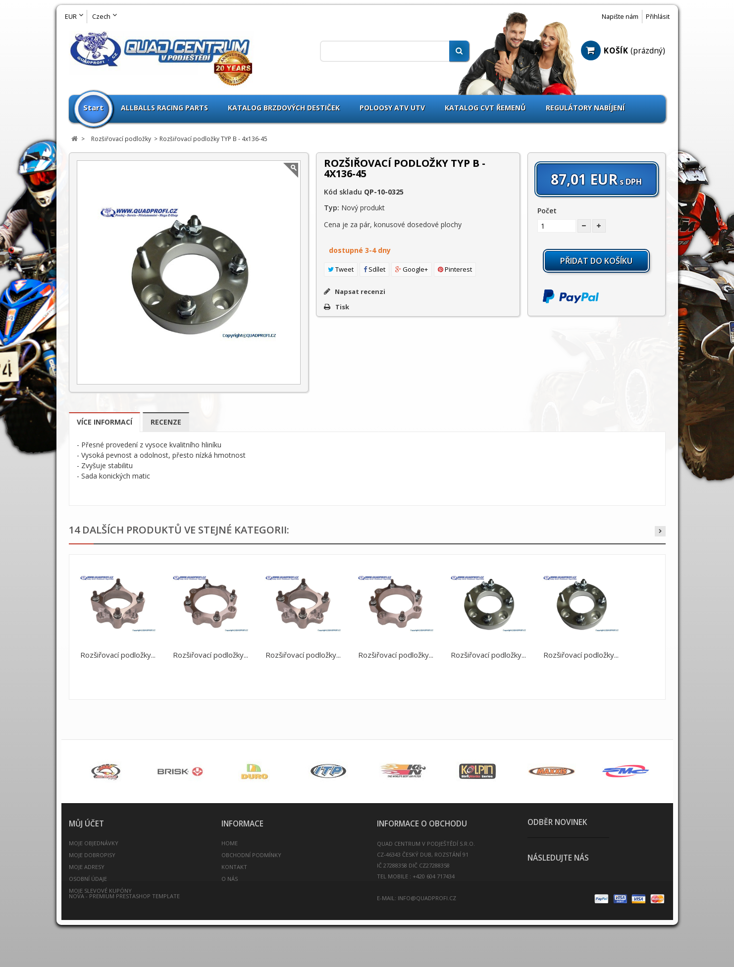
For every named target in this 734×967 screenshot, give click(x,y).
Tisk (342, 306)
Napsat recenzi (359, 291)
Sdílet (374, 269)
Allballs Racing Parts (164, 107)
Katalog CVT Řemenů (485, 107)
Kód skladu (343, 191)
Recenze (166, 422)
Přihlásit (658, 16)
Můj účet (86, 824)
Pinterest (455, 269)
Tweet (341, 269)
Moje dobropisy (92, 855)
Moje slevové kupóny (100, 890)
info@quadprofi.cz (427, 898)
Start (93, 107)
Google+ (411, 269)
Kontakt (234, 866)
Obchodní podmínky (251, 855)
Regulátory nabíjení (585, 107)
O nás (229, 878)
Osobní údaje (88, 878)
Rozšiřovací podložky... (118, 655)
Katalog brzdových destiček (284, 107)
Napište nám (620, 16)
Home (229, 843)
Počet (547, 210)
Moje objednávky (93, 843)
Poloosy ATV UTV (392, 107)
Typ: (331, 207)
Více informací (104, 422)
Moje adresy (87, 866)
